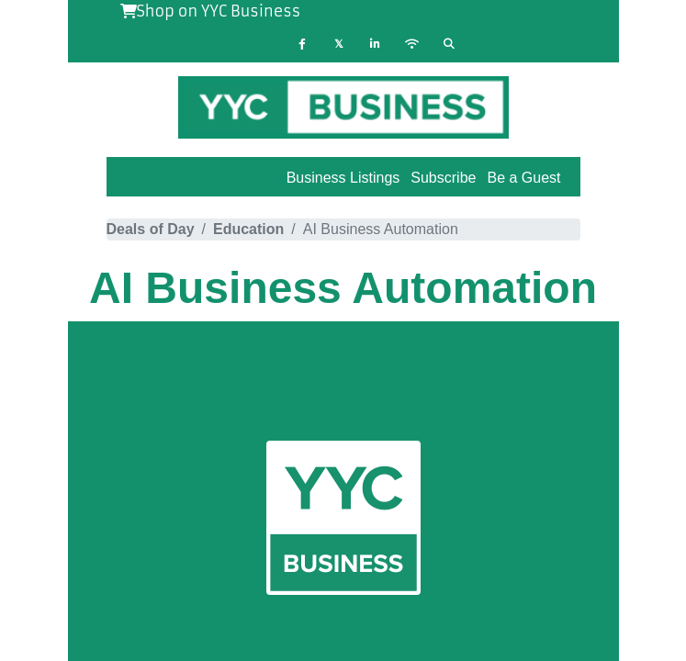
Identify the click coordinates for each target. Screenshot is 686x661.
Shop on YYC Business (210, 11)
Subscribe (443, 177)
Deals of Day (151, 229)
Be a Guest (523, 177)
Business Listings (343, 177)
